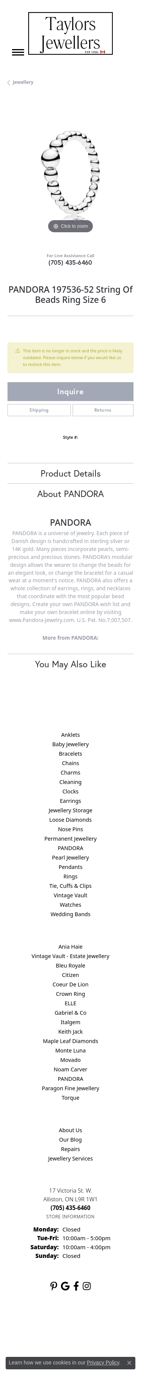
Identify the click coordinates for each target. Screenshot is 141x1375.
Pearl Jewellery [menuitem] (70, 857)
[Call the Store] (71, 1207)
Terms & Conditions (40, 1335)
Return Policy (51, 1321)
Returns (103, 410)
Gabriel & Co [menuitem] (70, 1012)
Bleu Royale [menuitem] (70, 965)
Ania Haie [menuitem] (70, 946)
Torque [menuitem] (70, 1097)
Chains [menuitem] (70, 763)
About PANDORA (70, 494)
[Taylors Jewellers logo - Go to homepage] (70, 33)
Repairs (70, 1149)
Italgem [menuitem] (70, 1022)
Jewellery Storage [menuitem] (70, 810)
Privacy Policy (89, 1321)
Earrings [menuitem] (70, 800)
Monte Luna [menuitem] (70, 1050)
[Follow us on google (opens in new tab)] (65, 1286)
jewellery (23, 82)
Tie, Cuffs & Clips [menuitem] (70, 885)
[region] (70, 172)
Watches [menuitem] (70, 904)
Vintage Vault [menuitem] (70, 895)
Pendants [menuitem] (71, 866)
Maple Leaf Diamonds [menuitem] (70, 1041)
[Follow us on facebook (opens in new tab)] (76, 1286)
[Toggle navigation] (18, 52)
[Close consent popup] (129, 1363)
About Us (70, 1130)
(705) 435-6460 (70, 262)
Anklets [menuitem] (70, 734)
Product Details (71, 473)
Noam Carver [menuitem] (70, 1069)
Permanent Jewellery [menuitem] (70, 838)
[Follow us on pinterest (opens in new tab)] (53, 1286)
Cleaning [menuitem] (70, 781)
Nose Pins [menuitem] (70, 829)
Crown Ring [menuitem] (70, 993)
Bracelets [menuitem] (70, 753)
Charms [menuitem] (70, 772)
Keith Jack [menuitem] (70, 1031)
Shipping (39, 410)
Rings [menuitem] (70, 876)
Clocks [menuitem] (70, 791)
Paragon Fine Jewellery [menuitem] (70, 1088)
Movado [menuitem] (70, 1059)
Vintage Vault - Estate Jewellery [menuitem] (70, 956)
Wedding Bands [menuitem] (70, 914)
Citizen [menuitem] (70, 974)
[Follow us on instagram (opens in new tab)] (87, 1286)
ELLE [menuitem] (70, 1003)
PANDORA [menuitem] (70, 848)
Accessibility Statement (96, 1335)
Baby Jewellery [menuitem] (70, 744)
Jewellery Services (70, 1158)
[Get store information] (70, 1216)
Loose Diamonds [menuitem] (70, 819)
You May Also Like (70, 664)
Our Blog (70, 1139)
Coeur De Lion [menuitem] (71, 984)
